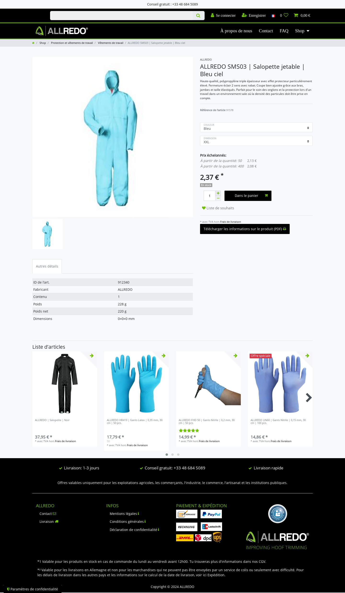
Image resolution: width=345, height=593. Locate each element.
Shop (300, 30)
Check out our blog (36, 11)
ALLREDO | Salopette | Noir (52, 420)
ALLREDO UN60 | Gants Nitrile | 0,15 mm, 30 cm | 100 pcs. (278, 422)
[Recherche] (198, 15)
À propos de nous (236, 30)
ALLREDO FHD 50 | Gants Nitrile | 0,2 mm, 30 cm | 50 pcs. (207, 422)
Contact (266, 30)
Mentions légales (124, 513)
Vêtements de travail (110, 43)
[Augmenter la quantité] (218, 193)
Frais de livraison (230, 221)
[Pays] (272, 16)
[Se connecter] (223, 16)
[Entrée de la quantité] (209, 196)
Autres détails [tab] (47, 266)
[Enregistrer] (254, 16)
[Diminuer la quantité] (218, 198)
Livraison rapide (268, 468)
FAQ (284, 30)
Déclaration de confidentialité (134, 529)
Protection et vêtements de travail (71, 43)
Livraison (49, 521)
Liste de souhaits (218, 208)
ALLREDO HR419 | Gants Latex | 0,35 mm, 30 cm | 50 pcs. (134, 422)
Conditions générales (128, 521)
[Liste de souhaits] (284, 16)
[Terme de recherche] (121, 15)
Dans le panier (251, 195)
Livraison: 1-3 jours (81, 468)
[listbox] (64, 383)
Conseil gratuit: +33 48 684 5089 (175, 468)
